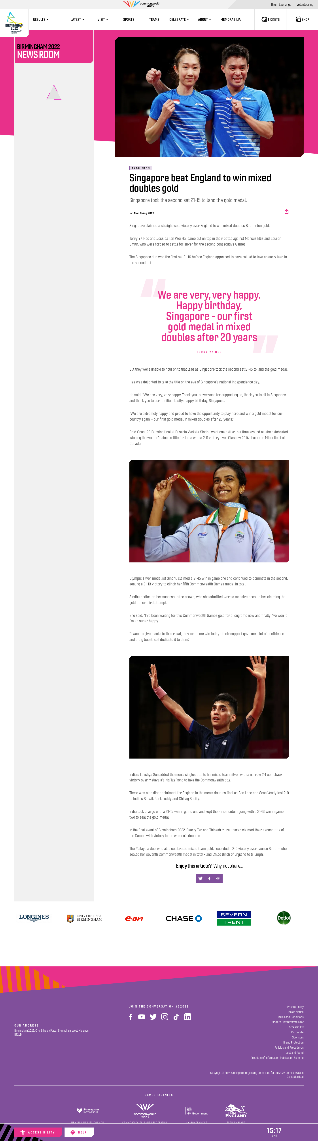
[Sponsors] (298, 1037)
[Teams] (154, 19)
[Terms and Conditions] (291, 1017)
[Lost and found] (295, 1052)
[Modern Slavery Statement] (288, 1022)
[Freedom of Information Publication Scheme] (277, 1057)
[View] (34, 918)
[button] (287, 211)
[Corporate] (297, 1032)
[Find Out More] (134, 918)
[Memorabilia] (230, 19)
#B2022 (182, 1006)
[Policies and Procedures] (289, 1047)
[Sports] (129, 19)
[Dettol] (284, 918)
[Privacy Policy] (295, 1007)
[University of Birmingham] (84, 918)
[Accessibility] (38, 1132)
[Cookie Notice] (295, 1012)
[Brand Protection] (293, 1042)
